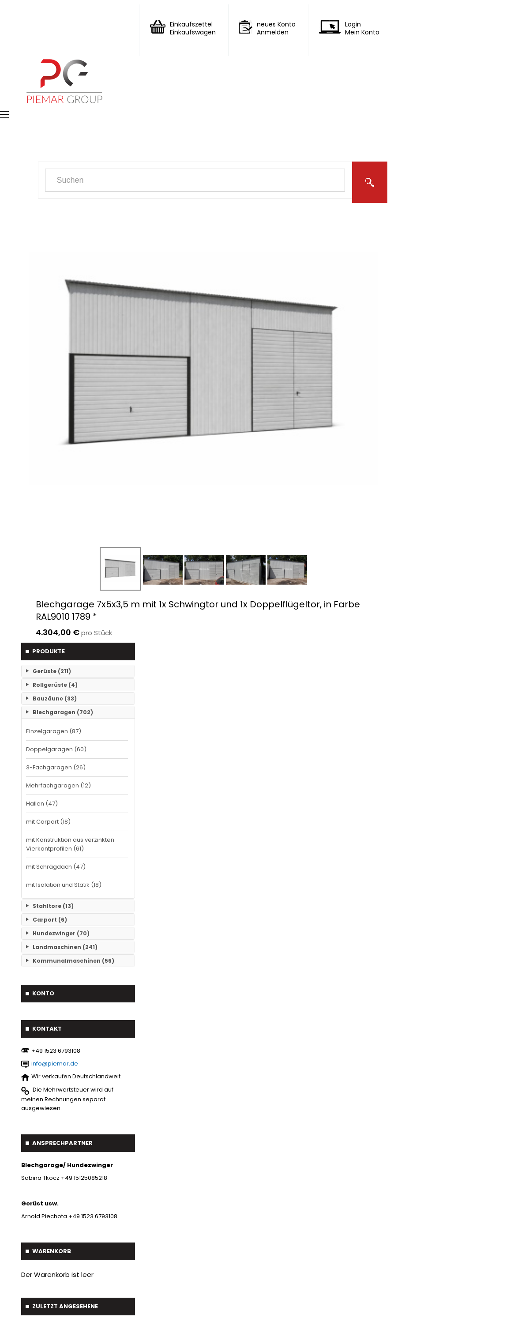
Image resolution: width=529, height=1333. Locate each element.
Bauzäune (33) (55, 698)
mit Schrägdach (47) (56, 866)
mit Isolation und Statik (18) (63, 885)
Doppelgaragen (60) (56, 749)
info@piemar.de (54, 1063)
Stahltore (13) (53, 906)
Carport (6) (50, 919)
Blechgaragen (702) (63, 712)
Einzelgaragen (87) (53, 731)
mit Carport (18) (48, 821)
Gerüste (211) (52, 671)
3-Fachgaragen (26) (56, 767)
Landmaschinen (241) (65, 947)
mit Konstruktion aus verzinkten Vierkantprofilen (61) (70, 844)
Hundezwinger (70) (61, 933)
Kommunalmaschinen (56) (73, 960)
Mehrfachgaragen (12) (58, 785)
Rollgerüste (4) (55, 685)
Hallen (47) (42, 803)
